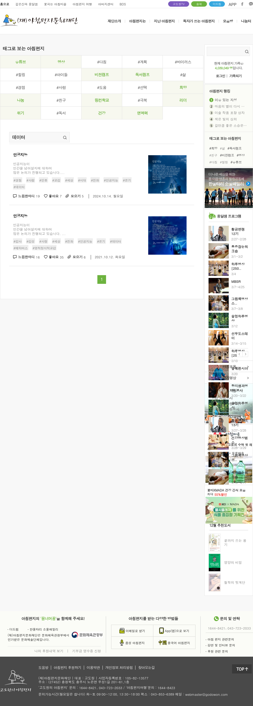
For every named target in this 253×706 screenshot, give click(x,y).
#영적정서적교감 (44, 248)
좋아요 (55, 196)
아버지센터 (105, 4)
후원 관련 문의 (217, 651)
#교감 (56, 180)
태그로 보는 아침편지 (225, 138)
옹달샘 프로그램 (229, 216)
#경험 (20, 87)
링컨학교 (102, 100)
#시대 (82, 180)
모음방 (228, 21)
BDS (123, 4)
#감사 (18, 241)
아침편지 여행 (82, 4)
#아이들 (61, 74)
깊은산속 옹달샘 (26, 4)
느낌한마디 (29, 196)
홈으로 (4, 4)
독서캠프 (142, 74)
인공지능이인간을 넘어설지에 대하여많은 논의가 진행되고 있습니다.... (39, 168)
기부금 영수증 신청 (86, 650)
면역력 (142, 113)
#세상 (69, 180)
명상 (61, 61)
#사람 (61, 87)
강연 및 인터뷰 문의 (220, 645)
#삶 (183, 74)
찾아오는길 (146, 668)
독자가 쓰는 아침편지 (199, 21)
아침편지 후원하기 (67, 668)
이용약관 (93, 668)
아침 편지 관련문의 (220, 639)
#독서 (61, 113)
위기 (20, 113)
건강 (101, 113)
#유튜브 (236, 162)
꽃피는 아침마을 (55, 4)
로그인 (220, 76)
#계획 (142, 61)
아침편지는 (137, 21)
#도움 (101, 87)
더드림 (217, 4)
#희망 (213, 148)
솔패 (199, 4)
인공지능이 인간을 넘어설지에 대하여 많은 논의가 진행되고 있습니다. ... (39, 229)
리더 (183, 100)
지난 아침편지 (164, 21)
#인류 (43, 180)
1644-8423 (166, 688)
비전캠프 (102, 74)
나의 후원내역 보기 (48, 650)
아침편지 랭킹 (219, 90)
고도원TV (179, 4)
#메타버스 (21, 248)
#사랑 (43, 241)
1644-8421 (216, 628)
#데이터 (19, 187)
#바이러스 (183, 61)
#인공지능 (111, 180)
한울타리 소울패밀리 (43, 629)
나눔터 (246, 21)
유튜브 (20, 61)
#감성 (31, 241)
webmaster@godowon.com (206, 694)
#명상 (241, 155)
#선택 (142, 87)
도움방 (43, 668)
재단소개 (114, 21)
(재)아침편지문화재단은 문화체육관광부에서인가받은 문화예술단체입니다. (38, 637)
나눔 (20, 100)
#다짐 (101, 61)
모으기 (77, 196)
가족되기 (235, 76)
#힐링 (20, 74)
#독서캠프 (234, 148)
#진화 (95, 180)
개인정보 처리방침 (119, 668)
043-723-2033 (239, 628)
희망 (183, 87)
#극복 (142, 100)
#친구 (61, 100)
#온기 (127, 180)
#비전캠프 (227, 155)
